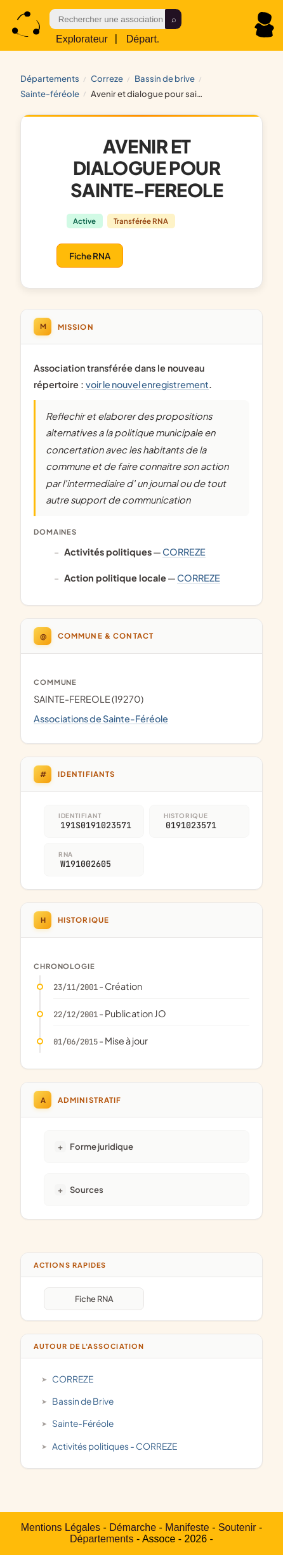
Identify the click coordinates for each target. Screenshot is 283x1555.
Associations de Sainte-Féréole (101, 718)
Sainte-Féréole (49, 93)
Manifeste (187, 1527)
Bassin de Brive (165, 78)
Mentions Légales (60, 1527)
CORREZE (107, 78)
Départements (49, 78)
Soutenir (237, 1527)
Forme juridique (101, 1146)
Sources (86, 1189)
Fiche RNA (89, 255)
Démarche (132, 1527)
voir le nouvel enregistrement (147, 384)
